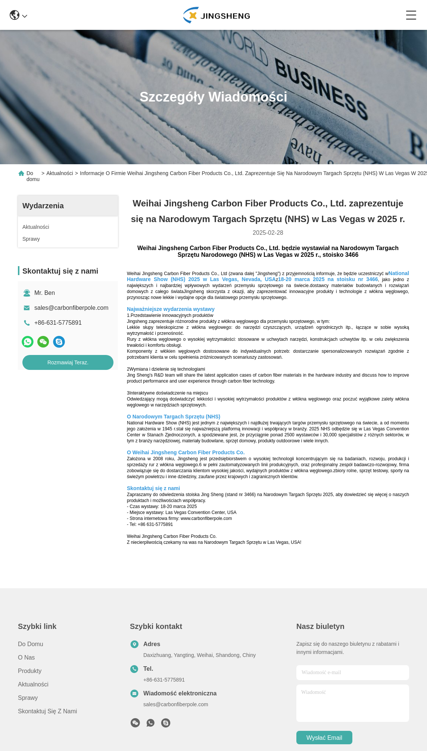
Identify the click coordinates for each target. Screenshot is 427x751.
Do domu (33, 176)
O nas (26, 657)
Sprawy (28, 698)
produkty (29, 671)
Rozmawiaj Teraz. (67, 362)
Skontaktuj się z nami (47, 711)
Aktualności (59, 173)
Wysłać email (324, 738)
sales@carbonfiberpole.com (71, 308)
